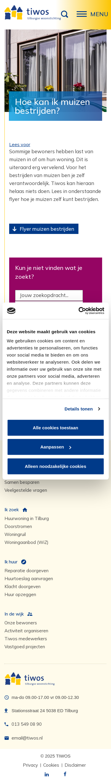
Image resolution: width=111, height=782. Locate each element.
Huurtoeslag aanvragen (28, 578)
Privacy (30, 765)
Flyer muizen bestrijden (47, 229)
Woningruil (15, 534)
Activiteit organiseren (26, 630)
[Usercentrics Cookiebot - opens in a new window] (79, 311)
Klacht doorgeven (22, 586)
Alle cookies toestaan (55, 427)
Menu (83, 17)
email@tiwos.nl (27, 738)
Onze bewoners (20, 623)
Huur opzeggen (20, 594)
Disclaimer (75, 765)
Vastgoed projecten (24, 646)
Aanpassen (55, 446)
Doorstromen (18, 526)
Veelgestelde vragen (25, 490)
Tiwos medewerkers (25, 638)
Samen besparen (21, 482)
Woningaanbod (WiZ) (26, 542)
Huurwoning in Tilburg (26, 518)
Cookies (51, 765)
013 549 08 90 (27, 724)
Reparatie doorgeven (26, 570)
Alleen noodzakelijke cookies (55, 465)
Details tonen (79, 408)
